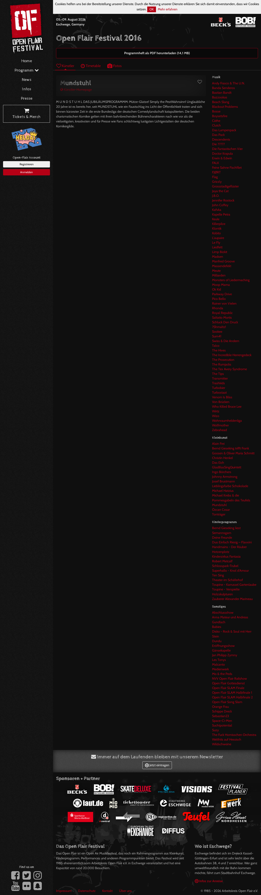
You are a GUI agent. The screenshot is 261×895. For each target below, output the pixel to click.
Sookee (217, 332)
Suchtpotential (222, 725)
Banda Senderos (223, 88)
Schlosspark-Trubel (225, 566)
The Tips (218, 374)
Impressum (64, 891)
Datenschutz (87, 891)
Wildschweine (221, 744)
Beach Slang (220, 102)
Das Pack (218, 135)
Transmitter (220, 378)
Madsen (217, 257)
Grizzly (217, 182)
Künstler (65, 66)
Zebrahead (219, 430)
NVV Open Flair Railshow (229, 678)
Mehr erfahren (167, 9)
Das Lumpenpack (224, 130)
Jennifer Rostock (223, 200)
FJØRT (216, 172)
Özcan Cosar (221, 510)
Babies (216, 627)
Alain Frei (218, 444)
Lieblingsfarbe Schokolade (230, 486)
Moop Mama (221, 285)
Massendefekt (221, 266)
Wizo (215, 416)
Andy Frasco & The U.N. (228, 83)
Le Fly (216, 242)
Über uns (125, 891)
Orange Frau (220, 707)
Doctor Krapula (222, 153)
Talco (215, 346)
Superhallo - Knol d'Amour (230, 570)
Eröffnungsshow (223, 646)
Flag (215, 177)
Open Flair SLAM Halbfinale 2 (232, 697)
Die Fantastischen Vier (227, 149)
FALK (215, 163)
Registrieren (27, 164)
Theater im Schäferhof (227, 580)
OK (151, 9)
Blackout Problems (225, 107)
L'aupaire (218, 238)
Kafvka (216, 210)
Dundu (216, 641)
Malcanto (218, 664)
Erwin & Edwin (222, 158)
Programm (26, 70)
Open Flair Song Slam (227, 702)
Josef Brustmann (223, 481)
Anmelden (26, 172)
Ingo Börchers (221, 472)
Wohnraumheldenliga (227, 421)
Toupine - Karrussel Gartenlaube (234, 585)
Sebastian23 (220, 716)
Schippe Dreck (222, 711)
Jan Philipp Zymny (224, 655)
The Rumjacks (221, 364)
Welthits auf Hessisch (226, 739)
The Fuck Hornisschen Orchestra (234, 735)
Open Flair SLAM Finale (228, 688)
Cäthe (216, 121)
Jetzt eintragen (157, 765)
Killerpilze (218, 224)
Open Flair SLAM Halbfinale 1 (232, 693)
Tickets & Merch (26, 114)
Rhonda (217, 308)
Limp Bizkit (219, 252)
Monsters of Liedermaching (231, 280)
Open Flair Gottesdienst (228, 683)
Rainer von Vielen (224, 303)
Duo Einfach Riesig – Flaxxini (232, 542)
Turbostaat (219, 392)
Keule (215, 219)
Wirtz (215, 411)
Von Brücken (220, 402)
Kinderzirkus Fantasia (226, 556)
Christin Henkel (222, 458)
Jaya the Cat (220, 191)
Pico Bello (219, 299)
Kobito (216, 233)
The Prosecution (223, 360)
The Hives (219, 350)
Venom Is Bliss (222, 397)
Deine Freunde (222, 537)
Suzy (215, 730)
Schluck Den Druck (225, 322)
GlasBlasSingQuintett (226, 467)
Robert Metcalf (222, 561)
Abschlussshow (222, 612)
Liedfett (217, 247)
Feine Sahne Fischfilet (227, 168)
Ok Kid (216, 289)
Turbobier (218, 388)
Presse (26, 98)
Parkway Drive (222, 294)
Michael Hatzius (223, 491)
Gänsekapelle (221, 650)
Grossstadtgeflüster (225, 186)
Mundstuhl (219, 505)
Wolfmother (220, 425)
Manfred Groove (223, 261)
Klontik (216, 228)
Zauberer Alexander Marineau (232, 599)
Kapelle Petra (221, 214)
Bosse (216, 111)
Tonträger (218, 514)
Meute (216, 271)
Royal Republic (222, 313)
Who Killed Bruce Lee (226, 406)
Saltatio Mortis (222, 317)
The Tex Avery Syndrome (229, 369)
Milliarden (219, 275)
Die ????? (218, 144)
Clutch (216, 125)
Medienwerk (220, 669)
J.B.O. (215, 196)
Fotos (114, 66)
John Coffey (220, 205)
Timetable (91, 66)
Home (26, 61)
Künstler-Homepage (76, 89)
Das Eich (218, 463)
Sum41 (216, 336)
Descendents (221, 139)
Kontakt (107, 891)
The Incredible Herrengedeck (231, 355)
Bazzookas (219, 97)
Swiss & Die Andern (225, 341)
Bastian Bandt (221, 93)
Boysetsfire (219, 116)
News (26, 79)
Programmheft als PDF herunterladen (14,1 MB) (157, 53)
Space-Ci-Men (222, 721)
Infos (26, 89)
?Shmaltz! (219, 327)
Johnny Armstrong (224, 477)
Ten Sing (218, 575)
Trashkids (218, 383)
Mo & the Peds (222, 674)
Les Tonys (219, 660)
